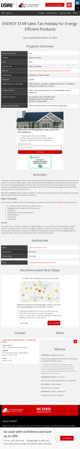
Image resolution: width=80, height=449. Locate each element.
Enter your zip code (24, 144)
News (75, 13)
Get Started (67, 438)
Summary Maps (52, 13)
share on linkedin (77, 2)
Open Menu (69, 5)
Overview (41, 13)
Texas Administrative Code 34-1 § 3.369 (42, 263)
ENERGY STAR (62, 202)
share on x (77, 7)
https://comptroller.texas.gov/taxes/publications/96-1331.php (49, 71)
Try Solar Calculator (55, 5)
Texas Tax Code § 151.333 (37, 247)
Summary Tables (65, 13)
